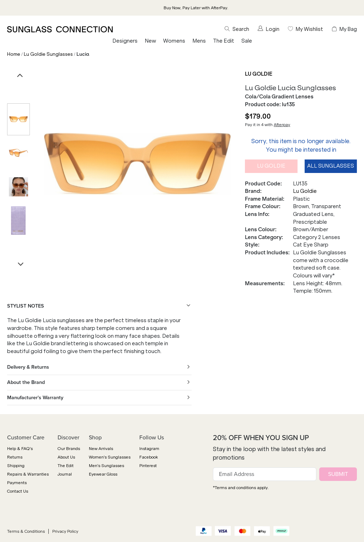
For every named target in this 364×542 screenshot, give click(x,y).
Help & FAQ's (20, 448)
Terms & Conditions (26, 531)
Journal (65, 474)
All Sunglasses (330, 166)
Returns (14, 457)
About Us (66, 457)
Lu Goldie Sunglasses (48, 54)
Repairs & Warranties (28, 474)
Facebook (148, 457)
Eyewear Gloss (103, 474)
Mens (199, 41)
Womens (174, 41)
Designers (125, 41)
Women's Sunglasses (109, 457)
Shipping (16, 465)
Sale (246, 41)
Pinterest (148, 465)
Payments (17, 482)
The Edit (223, 41)
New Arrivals (101, 448)
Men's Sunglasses (106, 465)
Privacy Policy (65, 531)
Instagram (149, 448)
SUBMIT (338, 474)
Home (13, 54)
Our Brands (69, 448)
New (150, 41)
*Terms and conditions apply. (241, 487)
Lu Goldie (258, 74)
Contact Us (17, 491)
